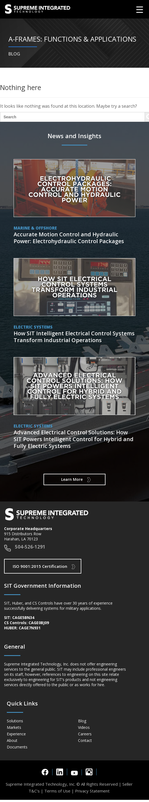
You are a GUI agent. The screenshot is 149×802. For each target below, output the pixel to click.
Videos (84, 727)
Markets (14, 727)
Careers (85, 733)
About (12, 740)
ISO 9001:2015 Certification (40, 566)
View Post (75, 203)
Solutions (15, 720)
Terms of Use (57, 791)
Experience (16, 733)
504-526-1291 (30, 546)
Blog (82, 720)
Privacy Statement (92, 791)
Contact (85, 740)
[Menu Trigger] (139, 9)
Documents (17, 747)
